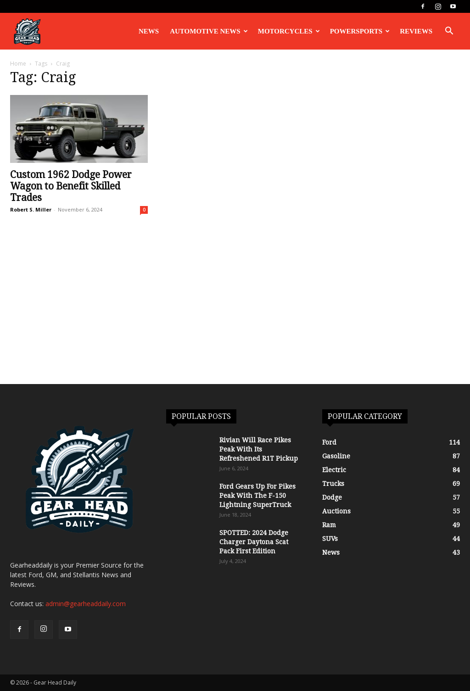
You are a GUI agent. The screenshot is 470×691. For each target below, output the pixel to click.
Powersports (360, 31)
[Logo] (27, 31)
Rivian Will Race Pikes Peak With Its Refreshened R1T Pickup (258, 449)
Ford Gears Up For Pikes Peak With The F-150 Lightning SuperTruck (257, 495)
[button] (449, 32)
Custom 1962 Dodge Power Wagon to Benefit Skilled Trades (71, 186)
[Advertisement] (235, 315)
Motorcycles (289, 31)
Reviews (416, 31)
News (149, 31)
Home (18, 63)
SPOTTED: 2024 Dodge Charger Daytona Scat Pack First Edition (253, 542)
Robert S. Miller (30, 209)
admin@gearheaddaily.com (85, 603)
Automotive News (209, 31)
